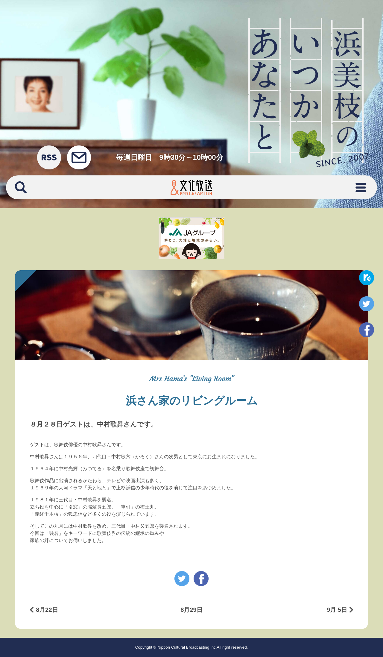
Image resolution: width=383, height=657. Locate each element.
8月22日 (47, 609)
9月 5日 (337, 609)
